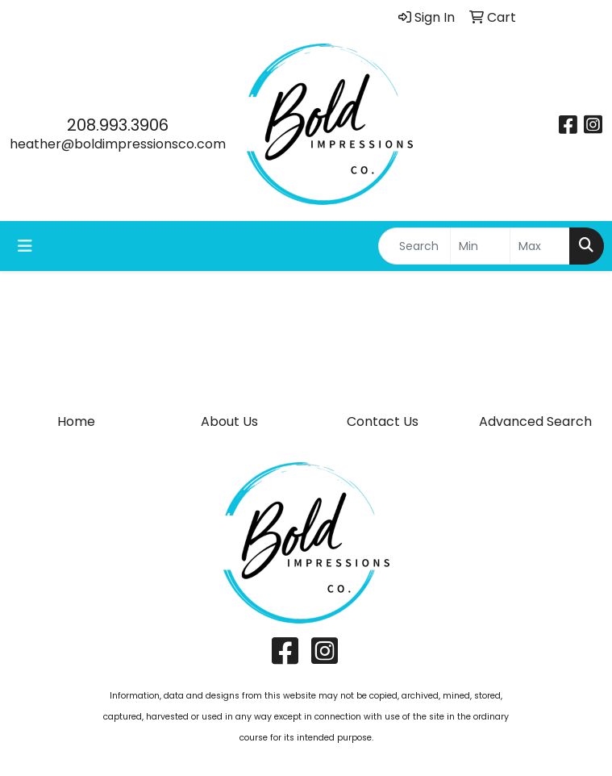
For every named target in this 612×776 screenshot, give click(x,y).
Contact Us (382, 421)
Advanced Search (535, 421)
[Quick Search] (414, 246)
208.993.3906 (118, 125)
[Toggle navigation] (25, 246)
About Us (229, 421)
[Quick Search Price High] (540, 246)
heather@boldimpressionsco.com (118, 144)
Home (76, 421)
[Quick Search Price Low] (480, 246)
